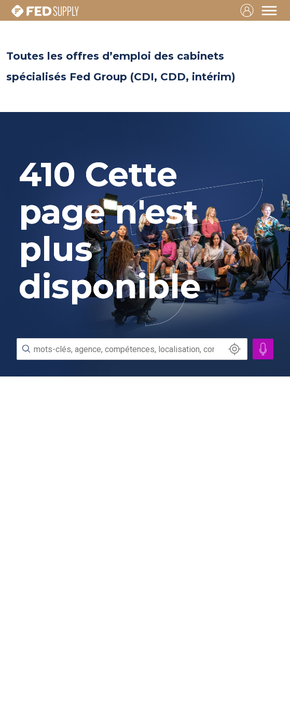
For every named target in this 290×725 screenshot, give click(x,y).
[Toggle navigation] (269, 10)
